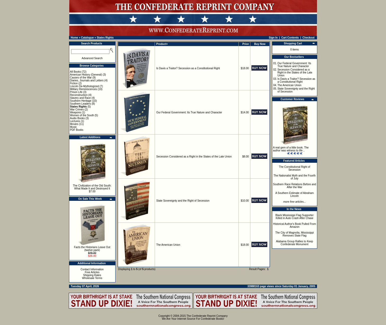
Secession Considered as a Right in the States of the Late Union (194, 156)
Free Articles (92, 272)
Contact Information (92, 269)
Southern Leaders (80, 103)
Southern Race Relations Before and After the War (294, 186)
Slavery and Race (80, 97)
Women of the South (82, 115)
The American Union (168, 244)
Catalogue (87, 37)
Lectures (75, 121)
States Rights (105, 37)
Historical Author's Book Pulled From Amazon (294, 225)
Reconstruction (79, 95)
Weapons (75, 112)
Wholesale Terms (92, 278)
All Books (75, 71)
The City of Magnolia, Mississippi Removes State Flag (294, 234)
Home (74, 37)
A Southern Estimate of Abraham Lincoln (294, 194)
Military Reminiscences (83, 89)
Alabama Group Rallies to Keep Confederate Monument (294, 243)
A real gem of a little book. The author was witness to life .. (291, 149)
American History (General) (86, 74)
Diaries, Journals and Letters (87, 80)
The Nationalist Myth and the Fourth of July (295, 177)
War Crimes (77, 109)
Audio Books (77, 118)
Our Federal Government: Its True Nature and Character (189, 112)
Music (73, 127)
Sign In (273, 37)
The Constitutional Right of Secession (294, 168)
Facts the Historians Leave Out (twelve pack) (92, 249)
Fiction (74, 83)
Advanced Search (92, 58)
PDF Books (77, 129)
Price (245, 44)
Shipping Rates (92, 275)
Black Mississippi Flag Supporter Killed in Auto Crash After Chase (294, 217)
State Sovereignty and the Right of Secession (182, 200)
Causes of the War (81, 77)
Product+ (162, 44)
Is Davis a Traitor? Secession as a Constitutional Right (188, 68)
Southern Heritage (80, 100)
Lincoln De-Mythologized (84, 86)
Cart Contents (290, 37)
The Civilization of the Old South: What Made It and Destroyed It (92, 187)
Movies (74, 124)
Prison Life (76, 92)
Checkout (308, 37)
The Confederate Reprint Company (207, 315)
